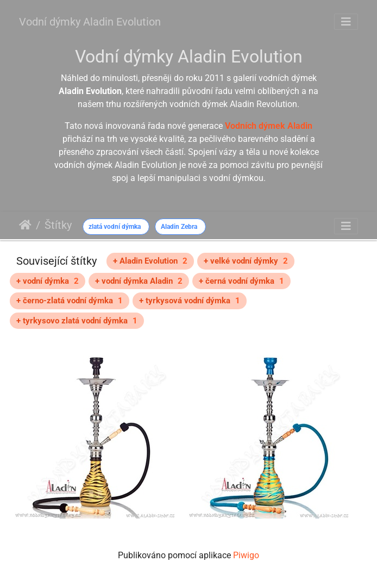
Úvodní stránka (25, 225)
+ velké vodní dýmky (246, 261)
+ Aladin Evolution (150, 261)
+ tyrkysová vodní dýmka (189, 300)
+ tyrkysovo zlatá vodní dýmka (76, 321)
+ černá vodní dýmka (241, 281)
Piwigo (246, 555)
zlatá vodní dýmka (115, 226)
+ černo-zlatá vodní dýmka (69, 300)
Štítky (58, 225)
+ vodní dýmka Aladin (139, 281)
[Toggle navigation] (346, 22)
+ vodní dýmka (47, 281)
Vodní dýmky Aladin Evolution (90, 21)
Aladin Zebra (179, 226)
